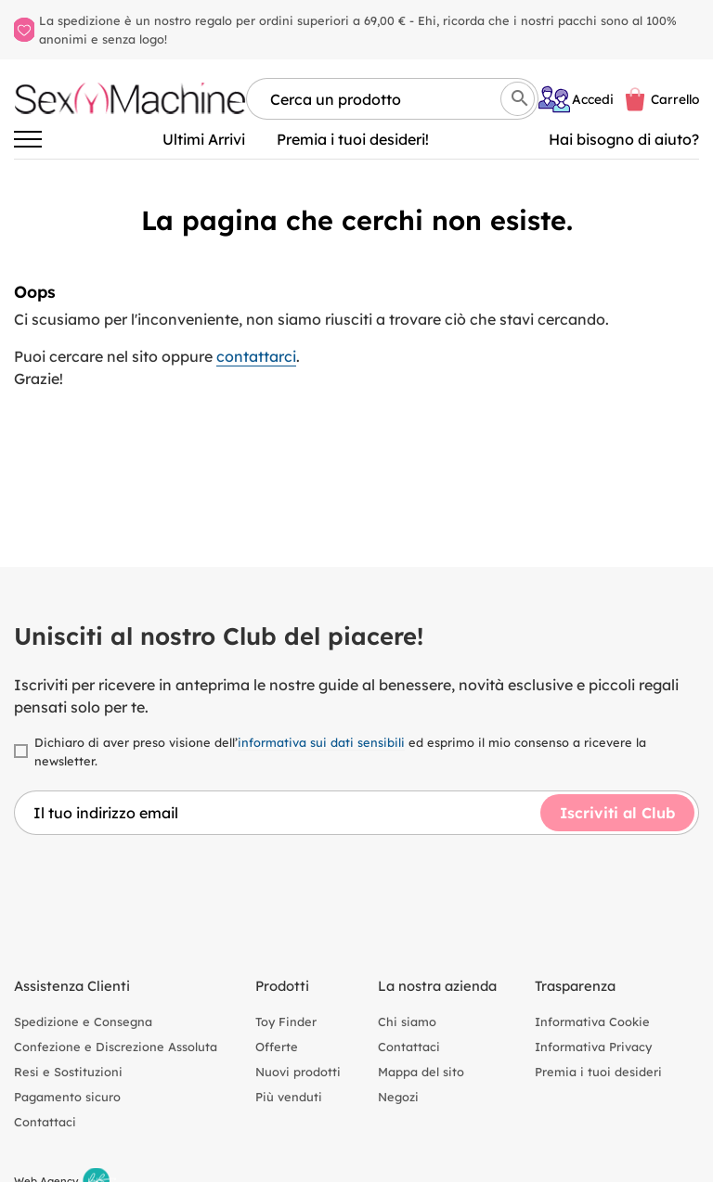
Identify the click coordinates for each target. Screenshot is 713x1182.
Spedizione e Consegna (83, 1021)
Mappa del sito (421, 1071)
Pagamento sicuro (67, 1096)
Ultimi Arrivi (203, 139)
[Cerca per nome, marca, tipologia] (392, 99)
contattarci (256, 356)
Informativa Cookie (592, 1021)
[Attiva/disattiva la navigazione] (28, 139)
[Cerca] (517, 99)
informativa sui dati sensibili (321, 742)
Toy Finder (286, 1021)
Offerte (276, 1046)
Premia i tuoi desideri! (353, 139)
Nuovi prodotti (298, 1071)
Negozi (398, 1096)
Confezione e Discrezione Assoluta (115, 1046)
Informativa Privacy (593, 1046)
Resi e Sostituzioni (68, 1071)
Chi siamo (407, 1021)
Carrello (675, 99)
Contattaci (45, 1121)
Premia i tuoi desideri (598, 1071)
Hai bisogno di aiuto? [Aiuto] (624, 139)
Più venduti (288, 1096)
